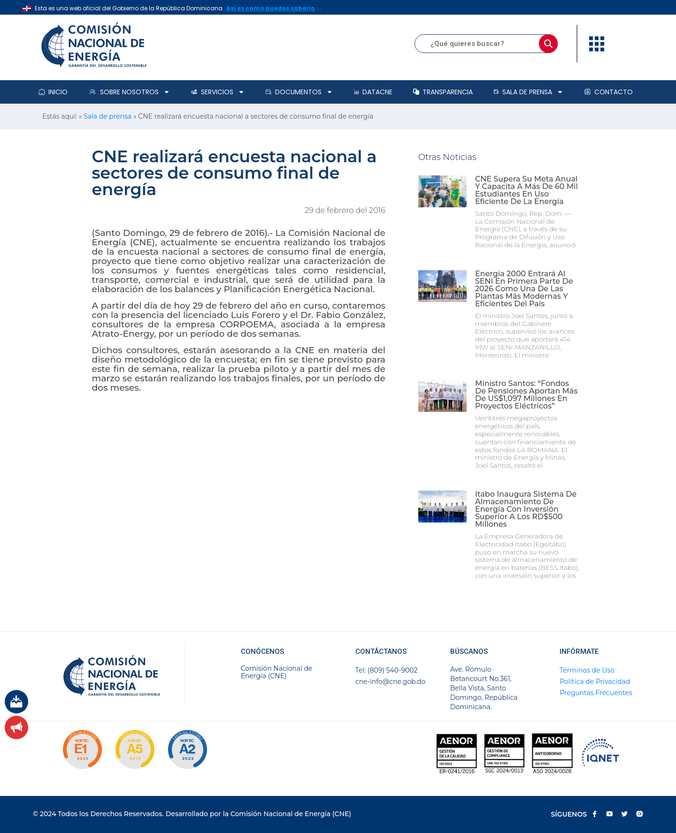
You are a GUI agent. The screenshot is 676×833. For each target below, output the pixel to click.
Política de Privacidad (595, 681)
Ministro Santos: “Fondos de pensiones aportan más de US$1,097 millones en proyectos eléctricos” (526, 394)
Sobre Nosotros (129, 92)
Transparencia (443, 92)
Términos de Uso (587, 670)
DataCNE (373, 92)
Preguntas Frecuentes (596, 693)
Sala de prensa (528, 92)
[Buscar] (548, 43)
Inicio (53, 92)
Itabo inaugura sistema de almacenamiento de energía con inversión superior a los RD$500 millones (525, 509)
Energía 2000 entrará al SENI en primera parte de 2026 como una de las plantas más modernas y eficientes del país (524, 288)
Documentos (299, 92)
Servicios (218, 92)
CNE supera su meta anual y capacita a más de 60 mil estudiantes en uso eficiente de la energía (526, 190)
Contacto (608, 92)
